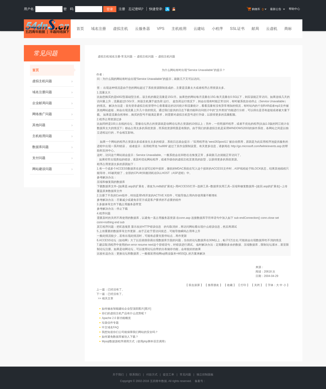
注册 (122, 9)
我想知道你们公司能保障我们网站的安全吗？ (130, 332)
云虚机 (271, 29)
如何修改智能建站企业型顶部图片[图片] (126, 308)
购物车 (257, 9)
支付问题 (53, 158)
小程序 (217, 29)
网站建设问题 (53, 169)
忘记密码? (135, 9)
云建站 (199, 29)
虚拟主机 (120, 29)
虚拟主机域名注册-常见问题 (115, 56)
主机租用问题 (53, 136)
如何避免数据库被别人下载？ (120, 336)
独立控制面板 (205, 374)
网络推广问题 (53, 114)
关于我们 (118, 374)
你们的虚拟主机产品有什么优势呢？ (124, 313)
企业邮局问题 (53, 103)
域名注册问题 (53, 92)
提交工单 (168, 374)
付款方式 (152, 374)
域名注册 (98, 29)
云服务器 (142, 29)
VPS (161, 29)
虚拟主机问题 (53, 81)
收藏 (230, 285)
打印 (243, 285)
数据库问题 (53, 147)
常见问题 (185, 374)
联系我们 (135, 374)
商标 (288, 29)
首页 (80, 29)
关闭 (257, 285)
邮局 (255, 29)
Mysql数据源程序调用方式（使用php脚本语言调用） (134, 341)
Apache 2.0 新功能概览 (116, 318)
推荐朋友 (213, 285)
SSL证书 (237, 29)
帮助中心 (294, 9)
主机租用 (179, 29)
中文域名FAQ (110, 327)
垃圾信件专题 (110, 322)
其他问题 (53, 125)
